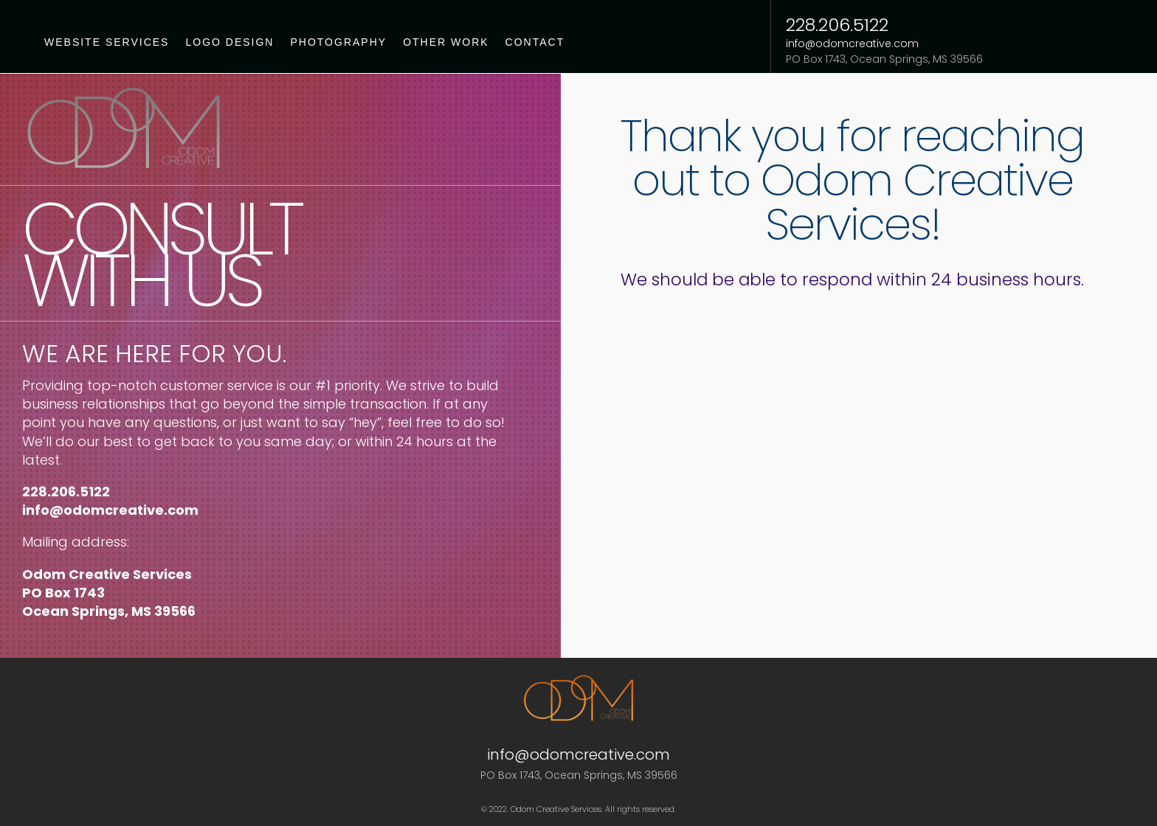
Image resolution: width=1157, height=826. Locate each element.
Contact (535, 42)
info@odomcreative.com (852, 43)
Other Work (445, 42)
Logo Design (229, 42)
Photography (338, 42)
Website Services (106, 42)
